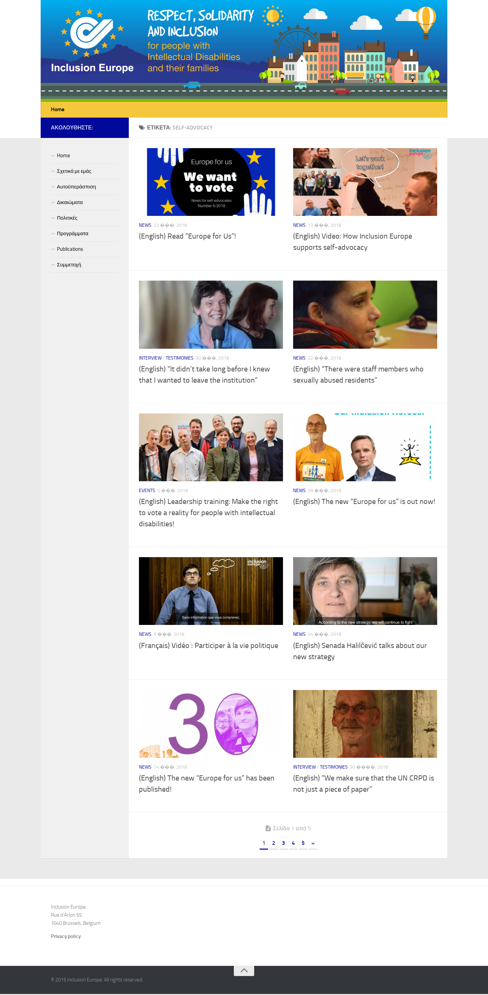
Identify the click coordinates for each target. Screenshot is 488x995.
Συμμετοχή (69, 266)
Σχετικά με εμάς (74, 172)
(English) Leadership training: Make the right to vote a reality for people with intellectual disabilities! (208, 513)
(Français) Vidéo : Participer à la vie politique (208, 646)
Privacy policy (66, 937)
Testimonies (180, 359)
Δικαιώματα (70, 203)
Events (147, 491)
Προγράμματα (72, 234)
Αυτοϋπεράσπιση (76, 188)
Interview (150, 359)
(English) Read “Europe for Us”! (187, 237)
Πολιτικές (67, 219)
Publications (70, 250)
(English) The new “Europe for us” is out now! (364, 502)
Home (57, 110)
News (145, 226)
